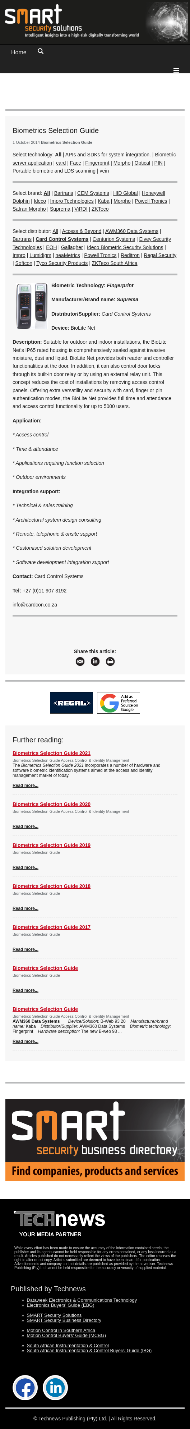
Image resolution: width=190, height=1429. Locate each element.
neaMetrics (67, 255)
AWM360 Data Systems (131, 231)
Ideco (40, 201)
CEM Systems (93, 193)
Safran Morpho (29, 209)
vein (104, 171)
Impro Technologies (72, 201)
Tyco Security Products (62, 263)
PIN (158, 163)
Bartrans (63, 193)
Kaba (104, 201)
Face (75, 163)
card (61, 163)
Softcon (23, 263)
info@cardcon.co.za (35, 605)
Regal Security (160, 255)
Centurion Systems (114, 239)
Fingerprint (97, 163)
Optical (142, 163)
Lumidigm (40, 255)
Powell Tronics (151, 201)
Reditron (130, 255)
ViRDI (80, 209)
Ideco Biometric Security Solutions (125, 247)
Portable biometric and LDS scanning (54, 171)
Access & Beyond (82, 231)
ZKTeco (100, 209)
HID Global (125, 193)
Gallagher (72, 247)
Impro (19, 255)
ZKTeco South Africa (115, 263)
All (55, 231)
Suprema (60, 209)
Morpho (121, 163)
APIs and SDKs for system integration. (108, 154)
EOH (51, 247)
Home (19, 52)
